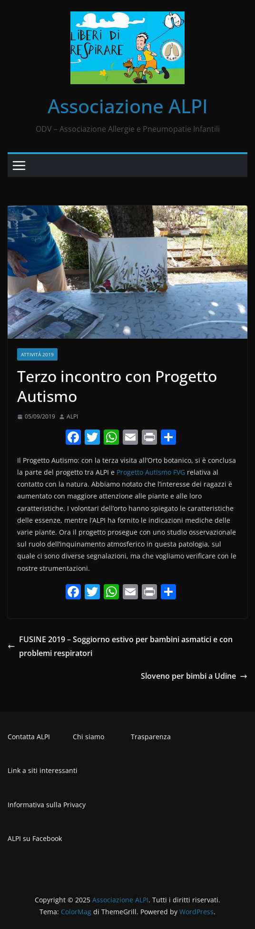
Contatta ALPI (29, 736)
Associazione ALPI (128, 106)
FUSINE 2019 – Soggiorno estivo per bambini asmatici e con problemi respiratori (120, 646)
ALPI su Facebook (35, 838)
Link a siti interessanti (43, 770)
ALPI (72, 416)
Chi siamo (88, 736)
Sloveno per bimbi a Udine (194, 676)
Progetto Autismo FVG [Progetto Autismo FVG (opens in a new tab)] (151, 472)
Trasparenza (151, 736)
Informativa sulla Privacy (47, 804)
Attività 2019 (37, 354)
